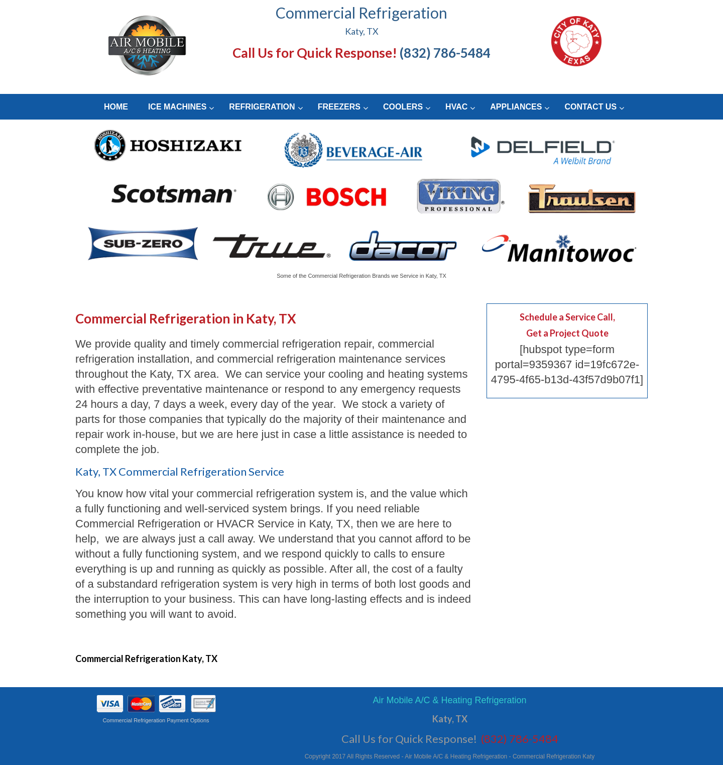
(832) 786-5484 (445, 53)
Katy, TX (362, 31)
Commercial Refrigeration (361, 13)
